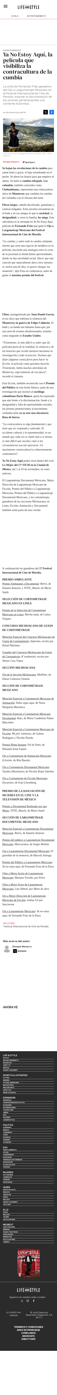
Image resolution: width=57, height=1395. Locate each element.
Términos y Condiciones (28, 1327)
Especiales (7, 1182)
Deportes (7, 1063)
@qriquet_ (30, 162)
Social (6, 1152)
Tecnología (8, 1110)
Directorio (29, 1339)
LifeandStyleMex (22, 1301)
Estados (6, 1137)
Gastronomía (9, 1227)
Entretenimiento (36, 16)
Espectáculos (9, 1189)
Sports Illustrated (15, 1075)
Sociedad (7, 1142)
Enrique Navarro (22, 946)
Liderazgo (7, 1177)
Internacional (9, 1107)
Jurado (6, 1242)
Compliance (28, 1333)
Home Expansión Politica (14, 1102)
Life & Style (10, 1055)
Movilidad (7, 1157)
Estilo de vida (9, 1219)
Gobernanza (8, 1154)
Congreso (7, 1132)
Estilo (15, 16)
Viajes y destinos (10, 1232)
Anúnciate (28, 1336)
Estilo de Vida (9, 1239)
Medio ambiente (10, 1150)
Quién (6, 1187)
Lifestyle (7, 1090)
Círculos (7, 1194)
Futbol (6, 1077)
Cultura (6, 1204)
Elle (6, 1210)
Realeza (6, 1192)
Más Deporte (8, 1087)
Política (8, 1125)
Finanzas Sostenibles (12, 1159)
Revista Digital (9, 1092)
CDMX (5, 1135)
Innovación (8, 1162)
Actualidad (8, 1175)
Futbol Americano (11, 1082)
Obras (5, 1112)
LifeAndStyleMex (36, 1301)
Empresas (7, 1100)
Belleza (6, 1199)
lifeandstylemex (30, 1301)
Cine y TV (6, 1065)
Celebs (6, 1217)
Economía (7, 1105)
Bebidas (6, 1229)
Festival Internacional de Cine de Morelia (25, 926)
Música (6, 1068)
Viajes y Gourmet (10, 1070)
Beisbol (6, 1080)
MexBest (8, 1224)
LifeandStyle (9, 1120)
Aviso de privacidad (28, 1330)
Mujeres (6, 1117)
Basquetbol (8, 1085)
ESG (4, 1115)
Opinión (6, 1140)
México (6, 1130)
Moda (5, 1197)
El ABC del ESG (9, 1164)
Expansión (9, 1098)
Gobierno (7, 1127)
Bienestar (7, 1237)
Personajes (8, 1234)
